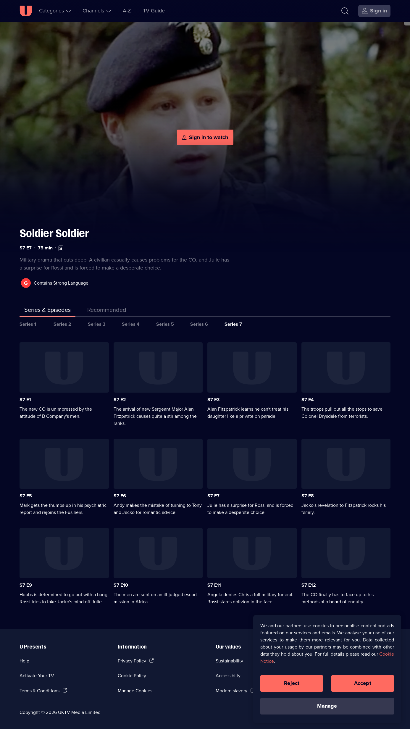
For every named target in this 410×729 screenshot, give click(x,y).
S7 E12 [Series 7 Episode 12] (308, 585)
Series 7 (233, 324)
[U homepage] (26, 11)
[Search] (345, 11)
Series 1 (28, 324)
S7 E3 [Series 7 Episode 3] (213, 399)
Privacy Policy (132, 660)
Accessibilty (228, 675)
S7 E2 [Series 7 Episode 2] (120, 399)
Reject (291, 683)
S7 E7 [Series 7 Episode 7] (213, 495)
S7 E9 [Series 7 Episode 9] (26, 585)
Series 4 (131, 324)
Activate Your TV (37, 675)
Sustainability (229, 660)
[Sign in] (374, 11)
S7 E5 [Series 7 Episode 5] (26, 495)
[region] (327, 669)
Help (24, 660)
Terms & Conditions (39, 690)
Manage (327, 706)
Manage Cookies (135, 690)
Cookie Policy (132, 675)
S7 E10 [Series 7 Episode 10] (121, 585)
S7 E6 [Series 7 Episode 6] (120, 495)
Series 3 (96, 324)
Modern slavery (231, 690)
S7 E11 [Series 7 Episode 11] (214, 585)
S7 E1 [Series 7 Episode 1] (25, 399)
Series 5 (165, 324)
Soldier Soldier (54, 233)
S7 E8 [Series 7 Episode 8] (307, 495)
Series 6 (199, 324)
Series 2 (62, 324)
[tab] (107, 311)
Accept (362, 683)
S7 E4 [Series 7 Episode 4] (307, 399)
